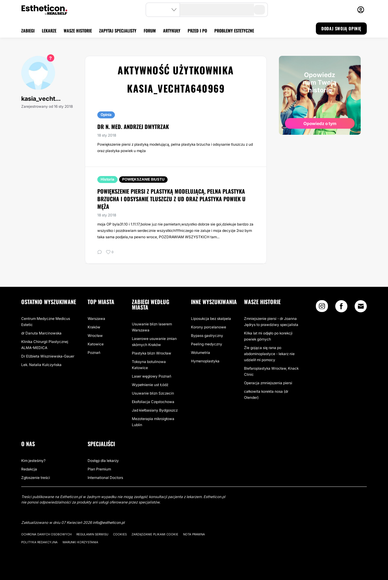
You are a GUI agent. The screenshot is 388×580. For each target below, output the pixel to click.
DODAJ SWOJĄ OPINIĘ (341, 28)
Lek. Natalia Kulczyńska (41, 364)
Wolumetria (200, 352)
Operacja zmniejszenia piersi (268, 383)
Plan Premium (99, 469)
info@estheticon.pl (109, 522)
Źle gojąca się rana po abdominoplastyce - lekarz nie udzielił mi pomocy (269, 353)
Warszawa (96, 318)
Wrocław (95, 335)
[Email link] (361, 306)
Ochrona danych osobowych (46, 534)
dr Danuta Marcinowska (41, 333)
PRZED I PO (197, 30)
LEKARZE (49, 30)
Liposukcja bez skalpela (211, 318)
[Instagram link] (322, 307)
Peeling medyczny (206, 344)
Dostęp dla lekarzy (103, 460)
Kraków (94, 327)
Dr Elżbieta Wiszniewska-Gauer (47, 356)
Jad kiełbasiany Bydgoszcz (155, 410)
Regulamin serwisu (92, 534)
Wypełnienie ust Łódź (150, 384)
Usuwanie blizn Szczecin (153, 393)
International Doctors (105, 477)
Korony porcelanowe (208, 327)
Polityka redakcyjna (39, 542)
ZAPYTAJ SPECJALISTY (117, 30)
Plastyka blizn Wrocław (151, 353)
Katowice (96, 344)
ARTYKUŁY (171, 30)
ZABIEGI (28, 30)
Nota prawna (194, 534)
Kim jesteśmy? (33, 460)
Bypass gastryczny (207, 335)
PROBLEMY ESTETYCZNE (234, 30)
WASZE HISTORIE (78, 30)
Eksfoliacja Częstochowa (153, 401)
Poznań (94, 352)
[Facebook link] (341, 307)
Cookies (120, 534)
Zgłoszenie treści (35, 477)
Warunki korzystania (80, 542)
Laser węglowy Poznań (151, 376)
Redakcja (29, 469)
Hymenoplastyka (205, 361)
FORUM (150, 30)
